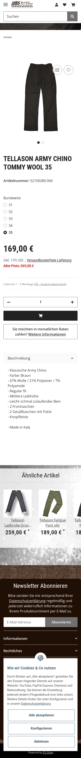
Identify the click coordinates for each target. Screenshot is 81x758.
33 (11, 218)
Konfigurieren (41, 728)
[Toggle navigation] (5, 2)
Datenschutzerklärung (27, 600)
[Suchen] (35, 16)
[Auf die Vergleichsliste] (57, 70)
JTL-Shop (48, 752)
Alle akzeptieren (41, 715)
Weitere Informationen (47, 334)
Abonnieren (61, 622)
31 (11, 204)
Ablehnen (41, 741)
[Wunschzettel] (64, 4)
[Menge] (40, 302)
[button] (56, 4)
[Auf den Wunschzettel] (68, 70)
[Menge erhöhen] (72, 302)
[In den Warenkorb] (40, 316)
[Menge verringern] (9, 302)
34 (11, 225)
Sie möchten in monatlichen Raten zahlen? (40, 332)
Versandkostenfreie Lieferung (49, 260)
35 (11, 232)
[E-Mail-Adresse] (24, 622)
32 (11, 211)
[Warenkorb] (73, 4)
